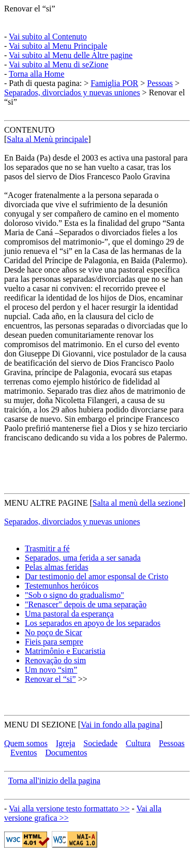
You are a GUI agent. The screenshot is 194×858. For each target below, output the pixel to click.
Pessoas (160, 83)
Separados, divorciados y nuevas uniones (72, 92)
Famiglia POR (114, 83)
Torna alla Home (36, 73)
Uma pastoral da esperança (69, 613)
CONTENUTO (29, 129)
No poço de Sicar (53, 632)
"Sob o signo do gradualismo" (74, 595)
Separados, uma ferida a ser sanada (83, 557)
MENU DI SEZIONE (40, 724)
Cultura (138, 743)
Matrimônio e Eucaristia (65, 651)
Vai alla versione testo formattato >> (69, 808)
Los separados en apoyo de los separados (92, 623)
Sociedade (100, 743)
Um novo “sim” (51, 669)
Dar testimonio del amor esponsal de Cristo (96, 576)
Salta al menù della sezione (138, 502)
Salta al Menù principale (47, 139)
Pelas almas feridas (56, 567)
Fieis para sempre (54, 641)
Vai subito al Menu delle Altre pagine (70, 55)
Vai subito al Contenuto (48, 36)
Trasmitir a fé (47, 548)
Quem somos (26, 743)
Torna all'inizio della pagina (54, 780)
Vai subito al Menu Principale (58, 45)
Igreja (65, 743)
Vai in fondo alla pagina (120, 724)
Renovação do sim (55, 660)
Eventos (23, 752)
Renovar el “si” (29, 8)
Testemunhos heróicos (61, 585)
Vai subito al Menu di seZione (58, 64)
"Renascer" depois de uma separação (85, 604)
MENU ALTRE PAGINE (46, 502)
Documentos (66, 752)
